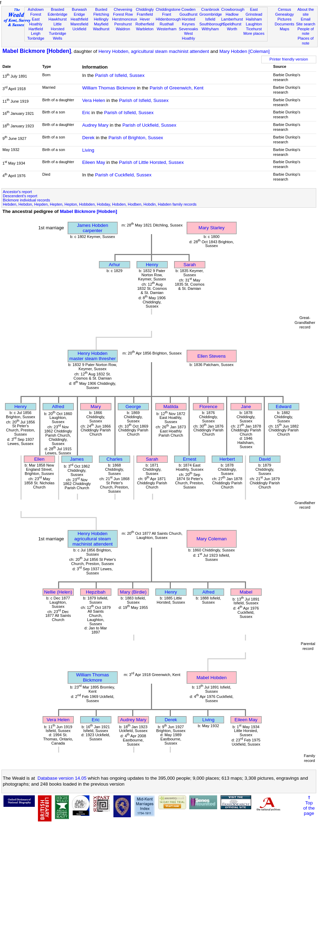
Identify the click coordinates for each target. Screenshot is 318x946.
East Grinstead (254, 11)
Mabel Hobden (212, 677)
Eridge (79, 14)
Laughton (254, 24)
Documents (284, 24)
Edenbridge (57, 14)
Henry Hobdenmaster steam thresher (92, 356)
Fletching (101, 14)
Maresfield (79, 24)
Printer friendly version (289, 59)
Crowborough (233, 9)
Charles (114, 459)
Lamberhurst (232, 19)
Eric (86, 112)
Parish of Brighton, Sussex (136, 137)
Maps (284, 29)
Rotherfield (144, 24)
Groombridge (210, 14)
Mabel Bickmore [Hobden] (36, 51)
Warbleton (144, 29)
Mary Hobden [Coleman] (244, 51)
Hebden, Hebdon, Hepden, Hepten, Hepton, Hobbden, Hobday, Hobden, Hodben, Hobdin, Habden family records (100, 204)
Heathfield (79, 19)
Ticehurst (254, 29)
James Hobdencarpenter (92, 228)
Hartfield (36, 29)
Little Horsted (57, 26)
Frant (166, 14)
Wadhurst (101, 29)
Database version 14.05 (62, 778)
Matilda (171, 406)
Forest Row (123, 14)
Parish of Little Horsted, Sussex (151, 162)
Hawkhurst (57, 19)
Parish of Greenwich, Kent (177, 87)
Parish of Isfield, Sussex (119, 75)
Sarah (189, 264)
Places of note (306, 40)
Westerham (167, 29)
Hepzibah (95, 592)
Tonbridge (35, 38)
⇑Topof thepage (309, 805)
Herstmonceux (124, 19)
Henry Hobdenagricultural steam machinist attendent (92, 539)
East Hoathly (35, 21)
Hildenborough (168, 19)
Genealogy (284, 14)
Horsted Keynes (188, 21)
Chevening (123, 9)
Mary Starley (212, 227)
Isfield (210, 19)
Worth (232, 29)
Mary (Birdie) (133, 592)
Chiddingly (145, 9)
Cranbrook (210, 9)
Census (284, 9)
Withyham (210, 29)
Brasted (57, 9)
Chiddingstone (168, 9)
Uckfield (79, 29)
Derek (88, 137)
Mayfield (101, 24)
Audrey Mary (95, 125)
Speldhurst (232, 24)
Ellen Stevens (211, 356)
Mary (95, 406)
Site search (306, 24)
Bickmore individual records (26, 200)
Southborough (211, 24)
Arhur (114, 264)
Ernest (190, 459)
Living (88, 150)
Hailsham (254, 19)
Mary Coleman (212, 538)
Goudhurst (189, 14)
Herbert (227, 459)
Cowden (188, 9)
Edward (283, 406)
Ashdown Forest (36, 11)
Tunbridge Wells (57, 35)
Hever (145, 19)
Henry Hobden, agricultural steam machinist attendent (153, 51)
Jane (246, 406)
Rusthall (167, 24)
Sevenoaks (188, 29)
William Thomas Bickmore (109, 87)
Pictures (285, 19)
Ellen (39, 459)
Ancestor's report (17, 192)
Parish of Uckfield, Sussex (149, 125)
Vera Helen (93, 100)
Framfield (145, 14)
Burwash (79, 9)
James (77, 459)
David (265, 459)
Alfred (58, 406)
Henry (152, 264)
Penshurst (123, 24)
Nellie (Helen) (58, 592)
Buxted (101, 9)
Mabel (246, 592)
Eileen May (93, 162)
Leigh (35, 33)
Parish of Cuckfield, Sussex (123, 174)
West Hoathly (188, 35)
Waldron (123, 29)
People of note (305, 31)
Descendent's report (20, 196)
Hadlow (231, 14)
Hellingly (101, 19)
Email (306, 19)
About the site (305, 11)
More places (253, 33)
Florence (208, 406)
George (133, 406)
